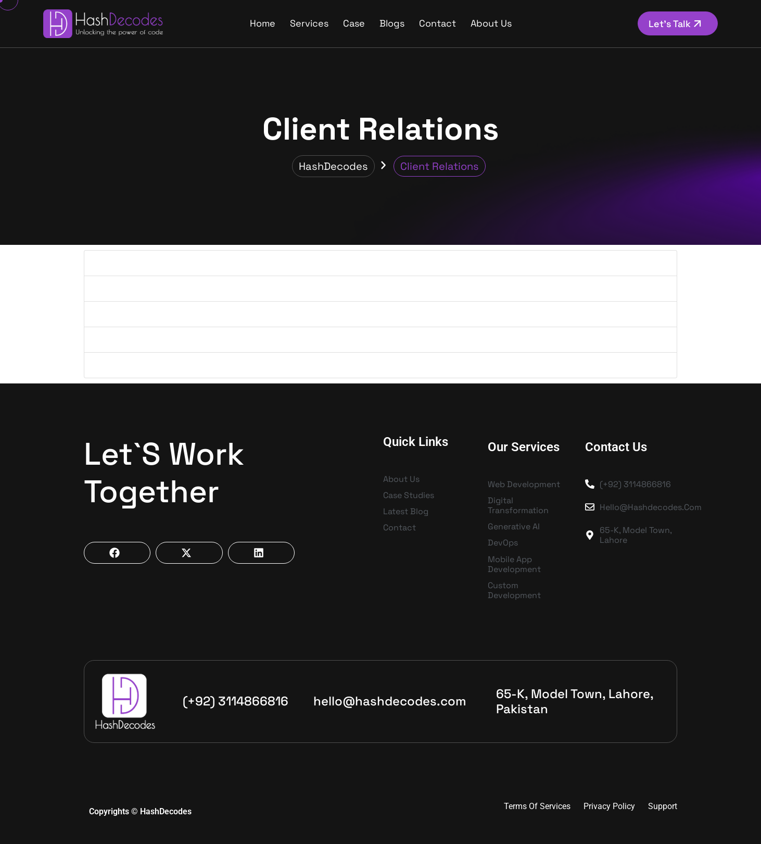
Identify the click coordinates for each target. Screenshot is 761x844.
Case (354, 23)
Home (262, 23)
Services (309, 23)
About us (491, 23)
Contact (437, 23)
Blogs (391, 23)
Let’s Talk (676, 24)
